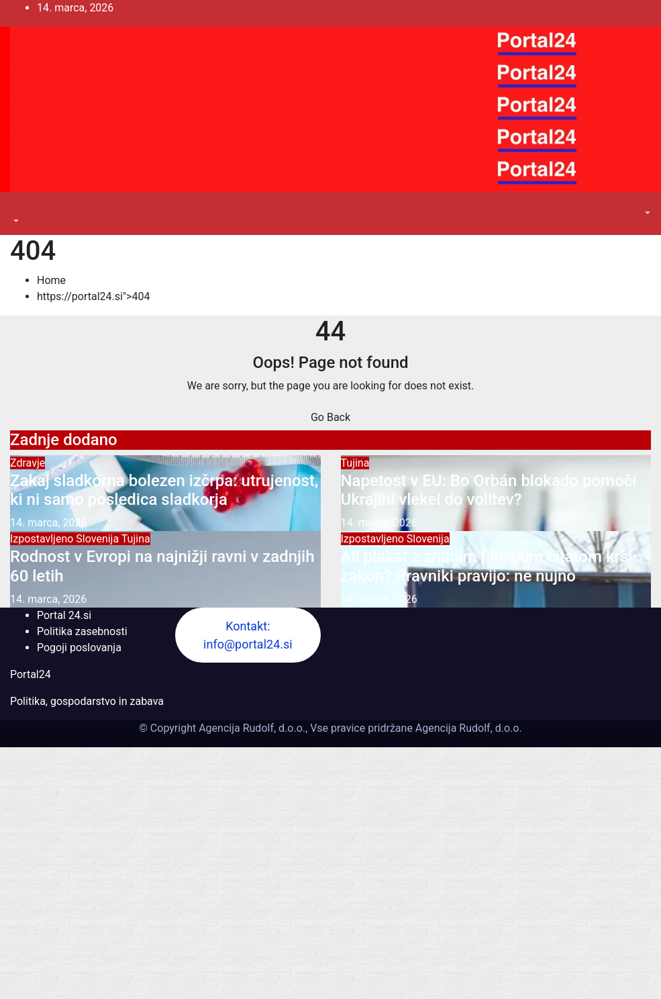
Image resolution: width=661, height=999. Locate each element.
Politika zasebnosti (82, 631)
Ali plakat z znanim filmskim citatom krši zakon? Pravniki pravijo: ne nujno (487, 566)
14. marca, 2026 (48, 522)
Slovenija (98, 538)
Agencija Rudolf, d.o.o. (467, 728)
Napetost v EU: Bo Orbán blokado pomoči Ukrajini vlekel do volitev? (489, 490)
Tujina (355, 463)
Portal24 (30, 674)
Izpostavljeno (43, 538)
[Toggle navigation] (19, 208)
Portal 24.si (64, 615)
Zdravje (27, 463)
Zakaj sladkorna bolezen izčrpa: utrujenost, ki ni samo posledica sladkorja (164, 490)
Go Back (330, 417)
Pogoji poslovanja (79, 647)
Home (51, 280)
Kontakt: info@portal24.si (248, 635)
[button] (15, 221)
